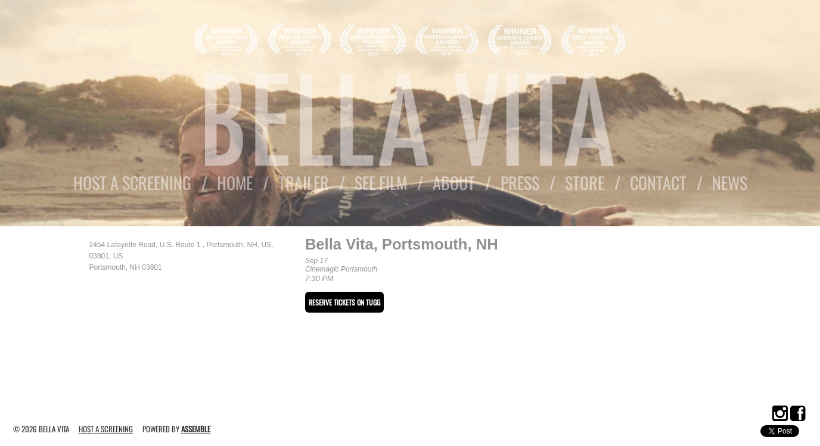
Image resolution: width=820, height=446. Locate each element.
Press (520, 182)
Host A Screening (132, 182)
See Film (381, 182)
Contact (658, 182)
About (454, 182)
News (729, 182)
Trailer (303, 182)
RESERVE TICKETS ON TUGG (344, 302)
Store (584, 182)
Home (235, 182)
